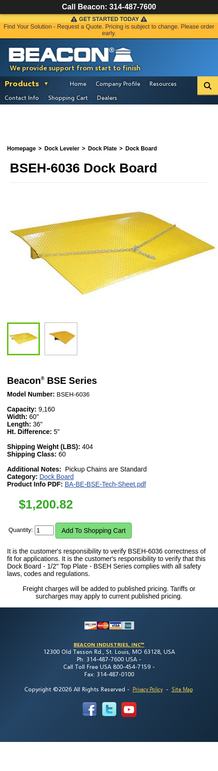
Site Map (182, 689)
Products (22, 83)
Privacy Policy (148, 689)
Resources (163, 83)
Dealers (107, 97)
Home (78, 83)
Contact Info (22, 97)
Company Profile (118, 83)
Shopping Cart (68, 97)
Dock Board (56, 476)
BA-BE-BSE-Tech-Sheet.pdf (105, 484)
